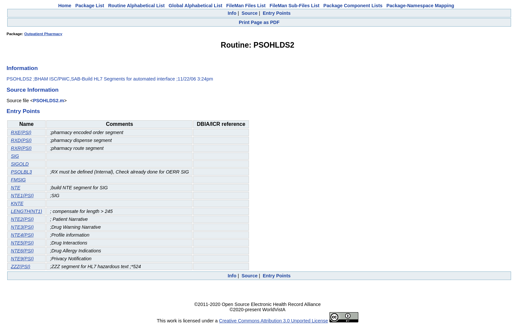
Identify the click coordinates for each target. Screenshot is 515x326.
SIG (15, 156)
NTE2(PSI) (22, 219)
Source (249, 13)
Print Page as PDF (259, 22)
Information (22, 68)
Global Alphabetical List (195, 5)
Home (64, 5)
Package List (89, 5)
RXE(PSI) (21, 132)
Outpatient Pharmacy (43, 34)
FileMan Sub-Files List (295, 5)
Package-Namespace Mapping (420, 5)
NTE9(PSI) (22, 258)
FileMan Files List (246, 5)
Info (232, 13)
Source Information (32, 89)
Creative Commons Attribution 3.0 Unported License (273, 320)
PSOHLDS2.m (48, 100)
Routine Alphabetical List (136, 5)
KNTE (17, 203)
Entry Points (277, 13)
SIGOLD (20, 164)
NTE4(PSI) (22, 235)
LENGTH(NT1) (26, 211)
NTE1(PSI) (22, 195)
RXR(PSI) (21, 148)
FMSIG (18, 179)
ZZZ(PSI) (20, 266)
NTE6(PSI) (22, 250)
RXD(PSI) (21, 140)
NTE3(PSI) (22, 227)
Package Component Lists (353, 5)
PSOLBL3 (21, 172)
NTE (15, 187)
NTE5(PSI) (22, 242)
